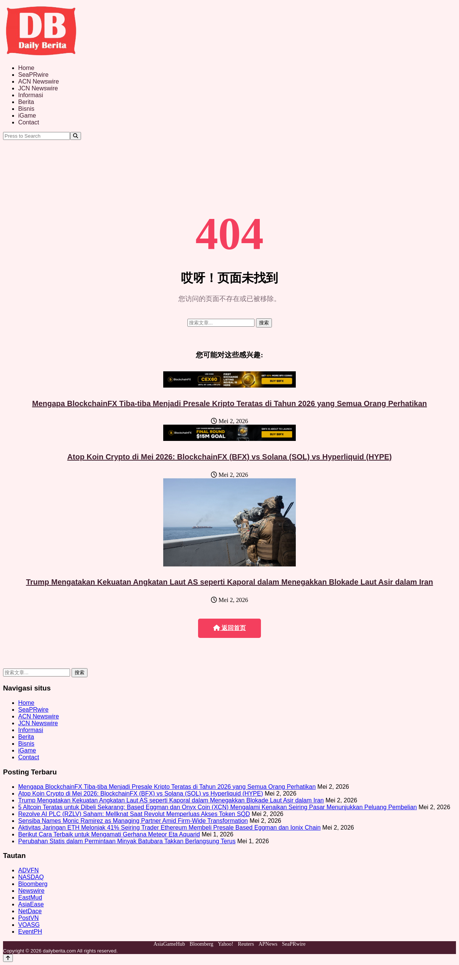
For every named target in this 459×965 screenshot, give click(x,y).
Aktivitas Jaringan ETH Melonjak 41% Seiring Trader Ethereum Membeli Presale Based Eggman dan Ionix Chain (169, 827)
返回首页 (229, 628)
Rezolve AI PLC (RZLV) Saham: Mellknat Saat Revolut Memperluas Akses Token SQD (134, 814)
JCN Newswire (38, 88)
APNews (268, 944)
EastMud (30, 897)
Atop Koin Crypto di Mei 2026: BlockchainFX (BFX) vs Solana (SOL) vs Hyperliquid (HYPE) (229, 457)
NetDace (30, 911)
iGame (27, 115)
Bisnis (26, 108)
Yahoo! (225, 944)
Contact (28, 122)
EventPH (30, 931)
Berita (26, 102)
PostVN (28, 918)
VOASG (29, 925)
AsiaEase (31, 904)
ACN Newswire (38, 81)
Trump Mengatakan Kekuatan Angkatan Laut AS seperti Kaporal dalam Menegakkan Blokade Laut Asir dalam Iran (229, 582)
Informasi (30, 95)
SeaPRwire (33, 74)
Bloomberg (32, 884)
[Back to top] (8, 958)
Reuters (246, 944)
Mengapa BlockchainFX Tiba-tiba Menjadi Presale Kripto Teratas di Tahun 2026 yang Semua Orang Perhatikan (229, 403)
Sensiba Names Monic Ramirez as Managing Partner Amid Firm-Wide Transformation (133, 821)
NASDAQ (31, 877)
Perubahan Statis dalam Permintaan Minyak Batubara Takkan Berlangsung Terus (127, 841)
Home (26, 68)
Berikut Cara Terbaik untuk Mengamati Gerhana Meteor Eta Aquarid (109, 834)
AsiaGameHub (169, 944)
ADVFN (28, 870)
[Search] (75, 136)
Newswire (31, 890)
